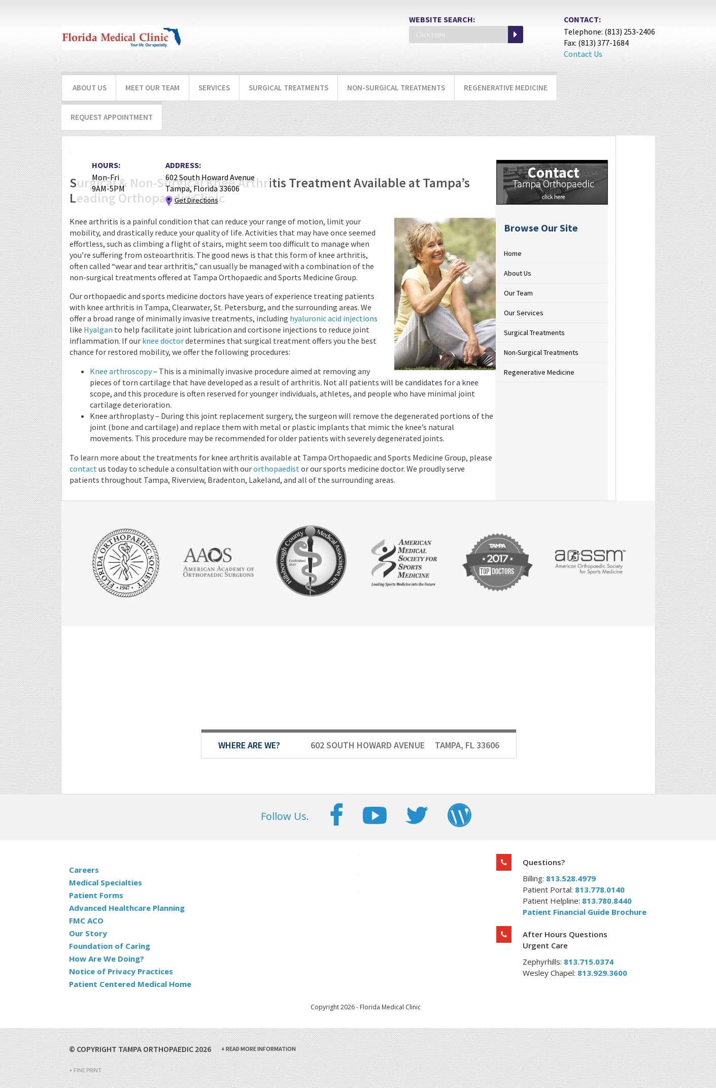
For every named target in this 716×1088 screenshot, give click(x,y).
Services (214, 87)
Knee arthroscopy (121, 371)
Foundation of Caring (109, 946)
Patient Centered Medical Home (130, 984)
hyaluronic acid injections (334, 318)
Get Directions (196, 200)
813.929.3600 (602, 973)
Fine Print (85, 1070)
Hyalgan (98, 329)
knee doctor (163, 341)
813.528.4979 (571, 878)
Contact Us (583, 54)
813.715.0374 (588, 962)
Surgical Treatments (288, 87)
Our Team (518, 293)
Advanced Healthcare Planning (127, 908)
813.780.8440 (607, 901)
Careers (84, 870)
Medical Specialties (105, 882)
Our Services (523, 312)
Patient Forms (96, 895)
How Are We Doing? (106, 958)
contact (83, 469)
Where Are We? (249, 745)
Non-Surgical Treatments (396, 87)
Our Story (88, 933)
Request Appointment (112, 117)
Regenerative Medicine (506, 87)
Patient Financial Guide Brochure (584, 912)
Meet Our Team (152, 87)
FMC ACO (86, 920)
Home (513, 253)
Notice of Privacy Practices (121, 971)
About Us (90, 87)
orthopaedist (276, 469)
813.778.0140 (600, 889)
